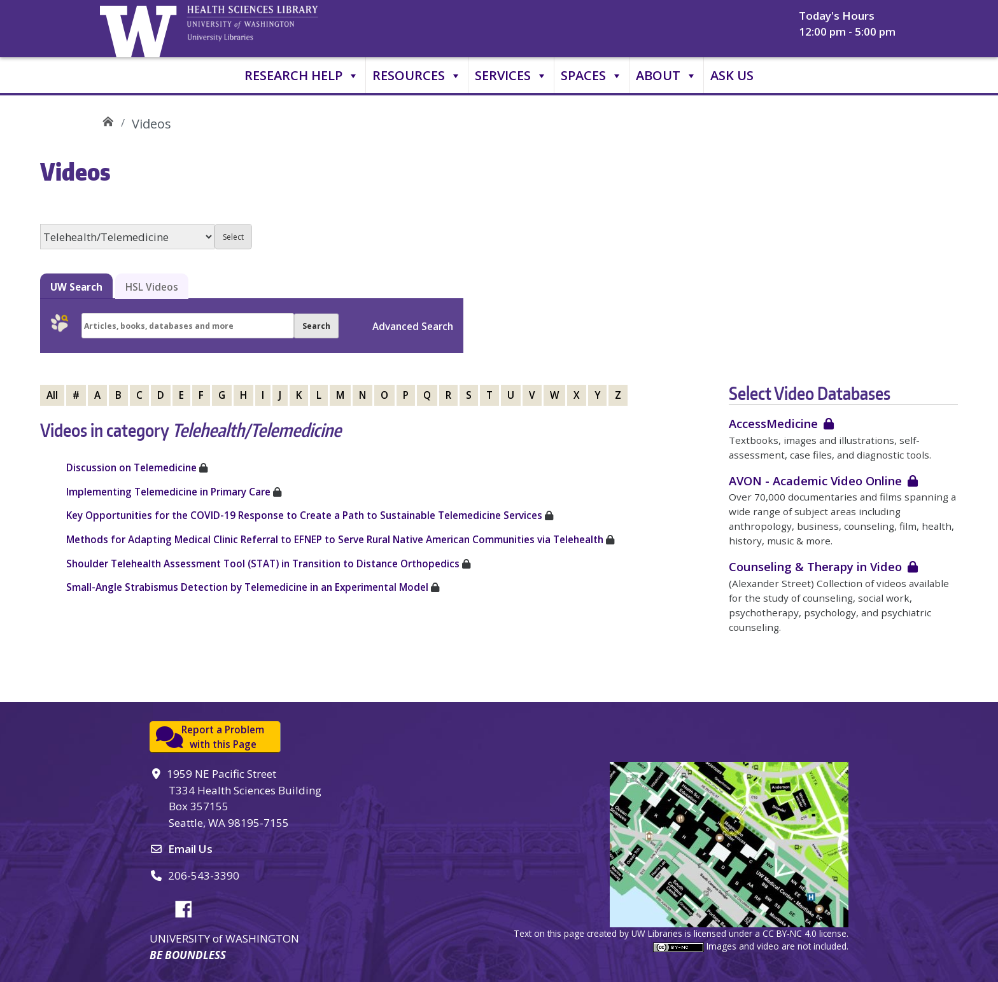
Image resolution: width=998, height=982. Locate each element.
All (52, 395)
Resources (416, 75)
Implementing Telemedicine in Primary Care (168, 491)
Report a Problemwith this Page (222, 736)
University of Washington (141, 28)
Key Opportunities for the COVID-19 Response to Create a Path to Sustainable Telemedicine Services (304, 515)
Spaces (591, 75)
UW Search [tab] (76, 286)
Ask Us (732, 75)
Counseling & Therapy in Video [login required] (815, 566)
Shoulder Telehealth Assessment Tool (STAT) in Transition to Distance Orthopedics (263, 563)
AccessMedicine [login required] (773, 423)
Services (511, 75)
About (666, 75)
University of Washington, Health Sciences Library (269, 29)
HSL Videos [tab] (151, 286)
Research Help (301, 75)
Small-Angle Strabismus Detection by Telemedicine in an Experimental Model (248, 587)
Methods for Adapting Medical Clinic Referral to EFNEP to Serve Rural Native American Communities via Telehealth (334, 539)
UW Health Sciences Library (108, 119)
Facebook (188, 907)
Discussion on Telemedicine (131, 467)
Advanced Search (412, 326)
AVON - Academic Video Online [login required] (815, 480)
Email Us (190, 848)
